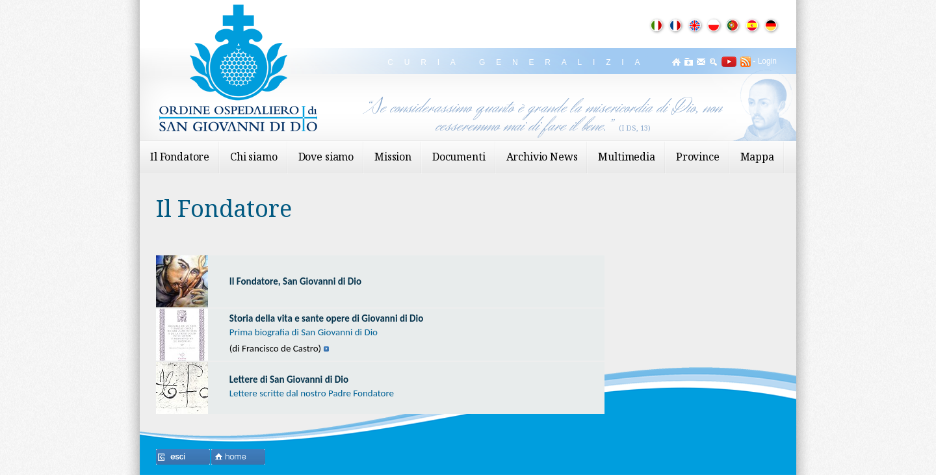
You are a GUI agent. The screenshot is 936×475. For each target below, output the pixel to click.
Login (767, 61)
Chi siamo (254, 156)
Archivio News (542, 156)
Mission (392, 156)
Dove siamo (326, 156)
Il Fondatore (179, 156)
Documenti (459, 156)
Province (698, 156)
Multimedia (626, 156)
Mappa (757, 156)
